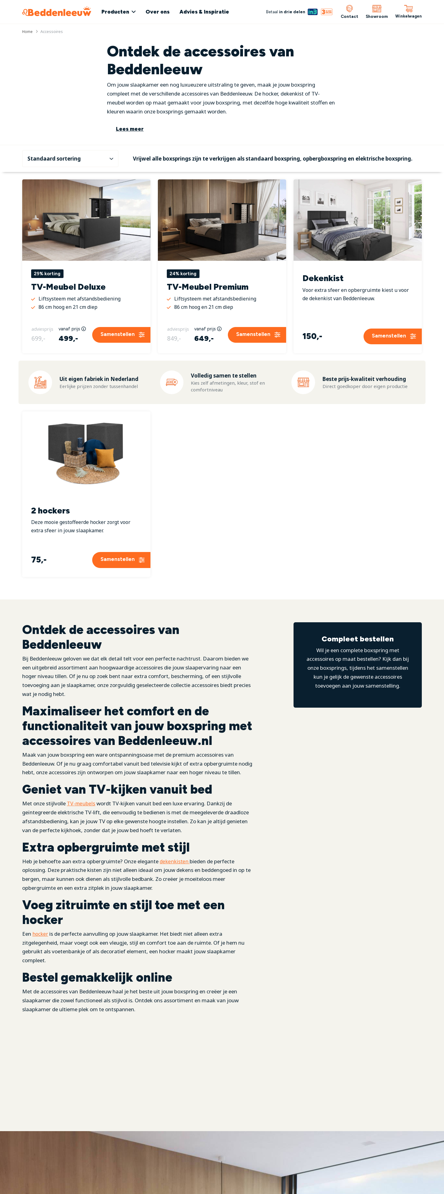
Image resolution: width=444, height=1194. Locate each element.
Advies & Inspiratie (209, 12)
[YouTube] (137, 1184)
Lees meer (130, 129)
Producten (120, 12)
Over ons (162, 12)
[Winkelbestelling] (70, 153)
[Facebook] (104, 1184)
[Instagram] (120, 1184)
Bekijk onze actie (317, 1179)
